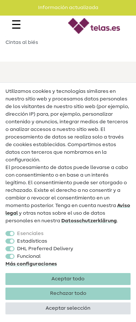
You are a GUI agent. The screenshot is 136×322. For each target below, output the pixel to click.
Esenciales (30, 233)
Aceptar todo (68, 278)
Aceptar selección (68, 308)
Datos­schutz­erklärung (89, 220)
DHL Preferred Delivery (45, 248)
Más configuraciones (31, 264)
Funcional (29, 256)
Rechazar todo (68, 293)
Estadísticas (32, 241)
